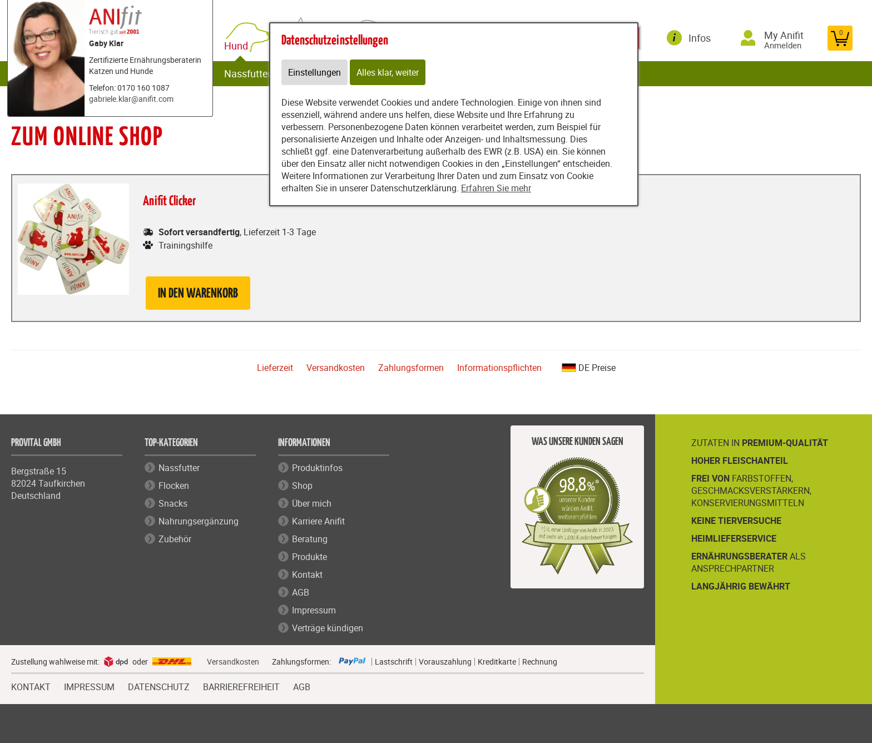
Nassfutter (247, 73)
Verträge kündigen (327, 628)
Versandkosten (335, 367)
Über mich (311, 503)
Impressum (314, 610)
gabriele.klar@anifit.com (131, 98)
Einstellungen (314, 72)
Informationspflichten (499, 367)
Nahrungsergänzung (198, 521)
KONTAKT (31, 686)
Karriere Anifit (318, 521)
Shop (302, 485)
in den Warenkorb (198, 294)
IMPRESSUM (89, 686)
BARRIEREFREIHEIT (241, 686)
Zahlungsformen (411, 367)
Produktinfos (317, 468)
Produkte (309, 557)
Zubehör (174, 539)
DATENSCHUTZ (159, 686)
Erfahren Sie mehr (496, 188)
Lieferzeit (275, 367)
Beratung (310, 539)
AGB (300, 592)
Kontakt (307, 574)
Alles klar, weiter (387, 72)
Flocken (173, 485)
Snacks (172, 503)
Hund (238, 45)
